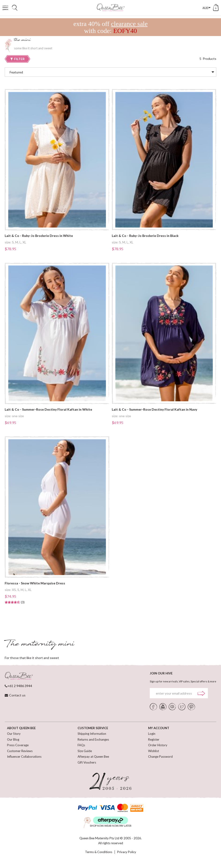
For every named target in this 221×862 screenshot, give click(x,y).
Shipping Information (92, 733)
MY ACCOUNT (158, 728)
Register (153, 739)
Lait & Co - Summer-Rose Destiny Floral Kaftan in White (48, 409)
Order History (157, 745)
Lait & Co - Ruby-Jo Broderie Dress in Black (145, 236)
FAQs (81, 745)
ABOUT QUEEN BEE (21, 728)
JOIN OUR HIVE (161, 673)
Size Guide (85, 751)
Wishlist (153, 751)
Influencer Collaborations (24, 756)
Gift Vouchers (87, 762)
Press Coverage (18, 745)
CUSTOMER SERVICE (93, 728)
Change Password (160, 756)
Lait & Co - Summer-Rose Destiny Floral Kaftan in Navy (154, 409)
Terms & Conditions (98, 852)
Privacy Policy (126, 852)
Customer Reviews (20, 751)
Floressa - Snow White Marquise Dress (35, 583)
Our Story (14, 733)
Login (151, 733)
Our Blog (13, 739)
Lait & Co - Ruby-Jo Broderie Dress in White (39, 236)
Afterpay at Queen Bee (93, 756)
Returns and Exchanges (93, 739)
